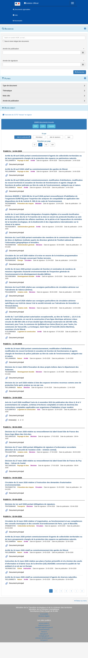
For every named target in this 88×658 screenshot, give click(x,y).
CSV (42, 126)
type (69, 137)
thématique (39, 137)
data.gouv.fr (44, 634)
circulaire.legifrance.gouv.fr (44, 627)
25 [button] (40, 144)
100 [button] (52, 144)
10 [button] (34, 144)
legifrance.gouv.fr (44, 625)
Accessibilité (44, 614)
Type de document (10, 86)
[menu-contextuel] (3, 41)
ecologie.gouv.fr (44, 636)
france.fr (44, 632)
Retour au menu (80, 601)
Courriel (51, 126)
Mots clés (6, 96)
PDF (35, 126)
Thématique (7, 91)
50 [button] (46, 144)
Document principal (16, 164)
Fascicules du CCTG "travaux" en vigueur (17, 115)
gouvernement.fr (44, 629)
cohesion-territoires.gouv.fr (44, 638)
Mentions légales (44, 616)
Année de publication (11, 101)
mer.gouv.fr (44, 640)
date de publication (22, 137)
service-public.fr (44, 623)
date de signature (55, 137)
